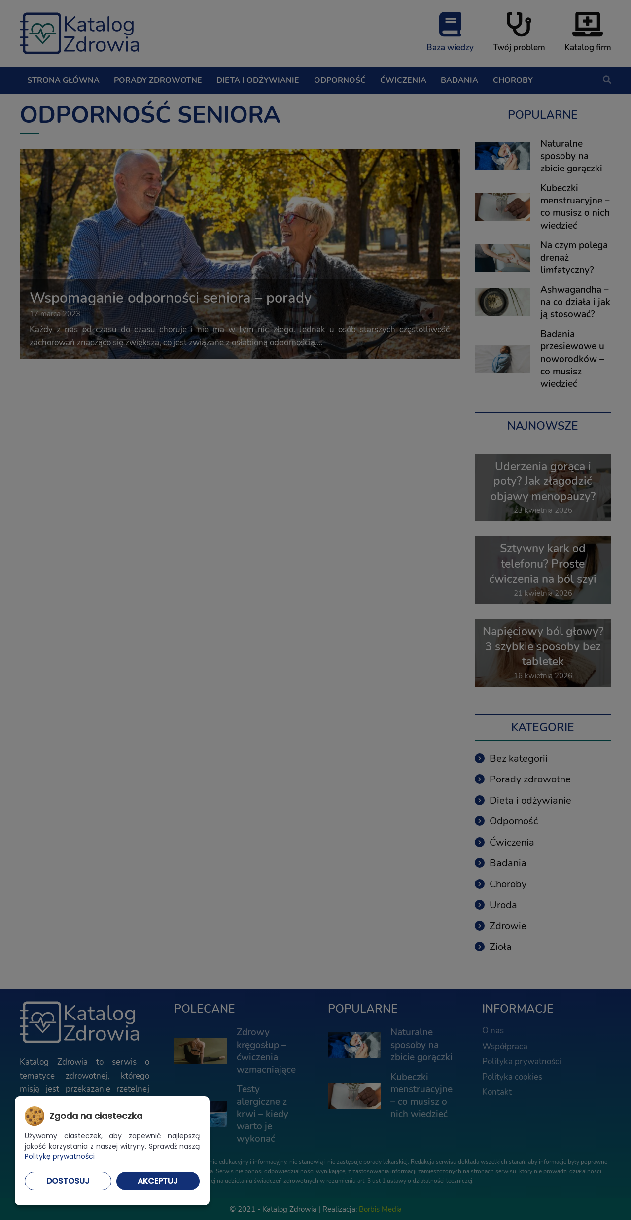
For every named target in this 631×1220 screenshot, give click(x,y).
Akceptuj (158, 1180)
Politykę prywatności (60, 1156)
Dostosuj (68, 1180)
